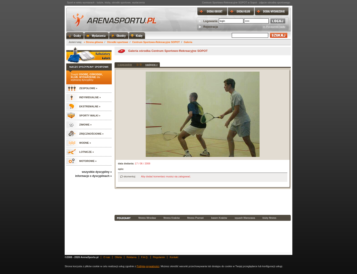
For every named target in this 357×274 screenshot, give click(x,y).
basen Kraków (219, 217)
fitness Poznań (195, 217)
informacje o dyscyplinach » (93, 176)
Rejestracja (210, 26)
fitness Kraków (171, 217)
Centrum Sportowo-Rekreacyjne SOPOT (156, 42)
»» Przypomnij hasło (274, 26)
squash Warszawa (245, 217)
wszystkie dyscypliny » (97, 171)
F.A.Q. (144, 257)
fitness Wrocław (147, 217)
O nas (106, 257)
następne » (151, 64)
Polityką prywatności (148, 266)
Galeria (188, 42)
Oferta (118, 257)
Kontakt (174, 257)
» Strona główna (93, 42)
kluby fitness (269, 217)
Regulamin (159, 257)
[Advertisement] (203, 201)
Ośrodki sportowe (117, 42)
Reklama (131, 257)
